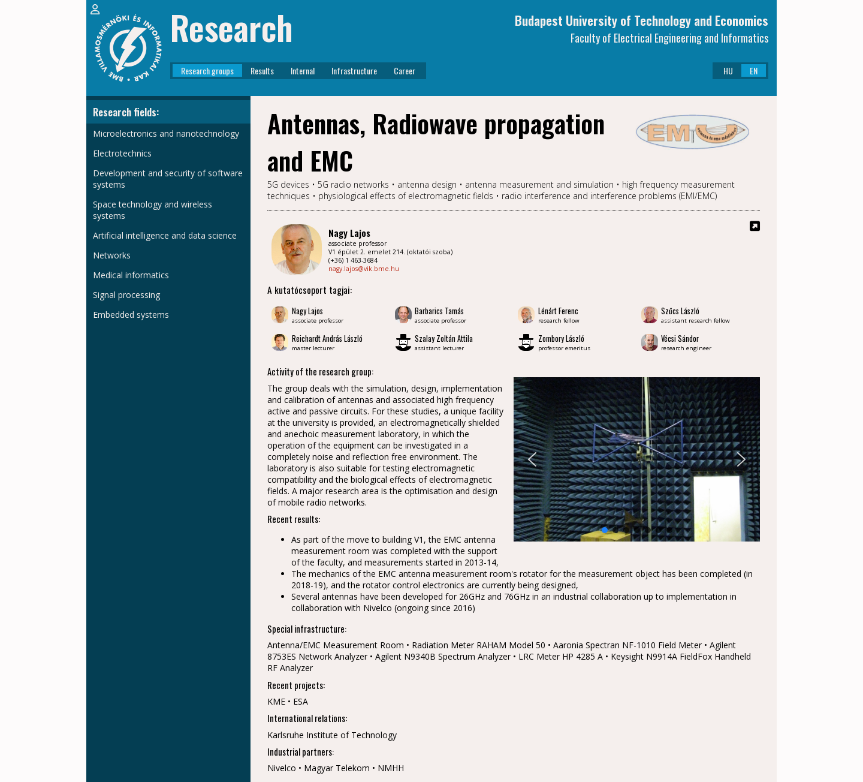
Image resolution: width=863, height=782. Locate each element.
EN (754, 70)
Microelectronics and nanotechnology (166, 133)
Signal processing (126, 294)
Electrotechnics (122, 153)
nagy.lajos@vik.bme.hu (363, 268)
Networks (112, 255)
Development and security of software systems (168, 178)
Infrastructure (354, 70)
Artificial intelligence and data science (165, 235)
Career (404, 70)
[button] (532, 459)
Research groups (207, 70)
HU (728, 70)
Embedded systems (131, 314)
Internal (303, 70)
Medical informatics (131, 275)
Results (262, 70)
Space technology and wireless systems (152, 209)
